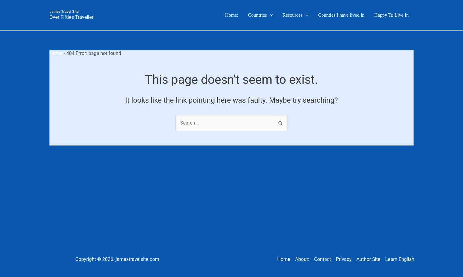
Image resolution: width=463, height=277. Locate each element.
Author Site (368, 259)
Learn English (399, 259)
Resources (295, 15)
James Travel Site (64, 11)
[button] (270, 15)
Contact (322, 259)
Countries (260, 15)
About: (302, 259)
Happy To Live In (391, 15)
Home (56, 53)
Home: (231, 15)
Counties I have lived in (341, 15)
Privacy (344, 259)
